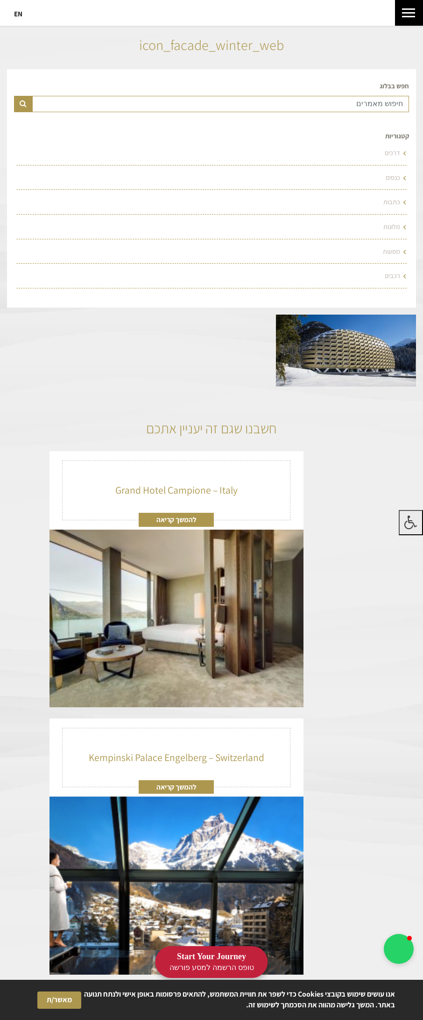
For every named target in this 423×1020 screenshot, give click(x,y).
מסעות (391, 251)
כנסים (393, 177)
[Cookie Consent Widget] (211, 1000)
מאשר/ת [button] (59, 1000)
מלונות (391, 226)
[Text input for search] (220, 104)
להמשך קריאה (176, 519)
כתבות (391, 201)
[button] (399, 949)
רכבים (392, 275)
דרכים (392, 152)
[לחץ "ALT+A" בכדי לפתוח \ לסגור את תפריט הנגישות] (411, 522)
